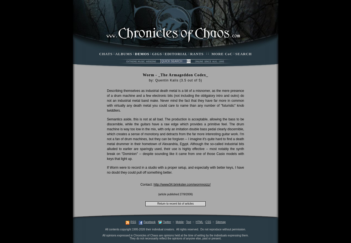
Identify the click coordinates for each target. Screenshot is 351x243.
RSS (133, 222)
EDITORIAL (176, 54)
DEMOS (142, 54)
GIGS (157, 54)
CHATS (106, 54)
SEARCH (243, 54)
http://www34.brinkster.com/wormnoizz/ (182, 185)
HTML (199, 222)
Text (188, 222)
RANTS (196, 54)
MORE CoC (222, 54)
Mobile (180, 222)
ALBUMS (123, 54)
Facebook (149, 222)
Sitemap (221, 222)
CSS (208, 222)
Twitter (167, 222)
